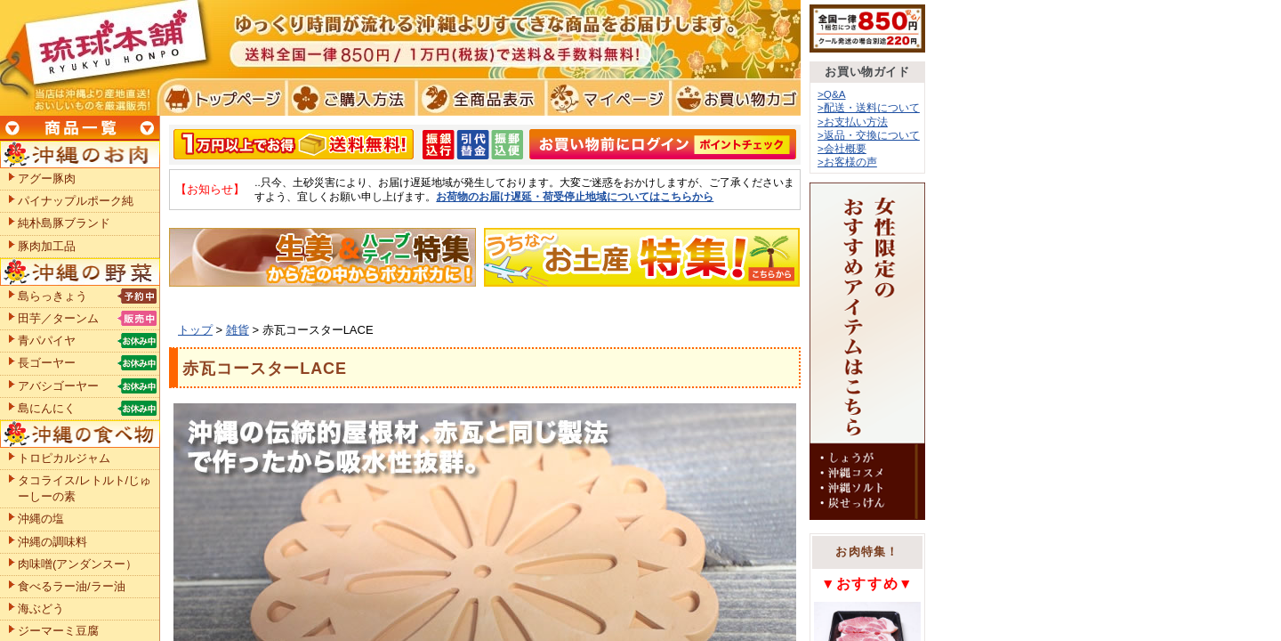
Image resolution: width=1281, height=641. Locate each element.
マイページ (605, 98)
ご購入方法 (349, 98)
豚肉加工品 (47, 246)
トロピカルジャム (64, 458)
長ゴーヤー (47, 362)
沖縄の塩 (41, 518)
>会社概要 (842, 148)
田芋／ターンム (58, 318)
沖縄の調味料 (52, 541)
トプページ (221, 98)
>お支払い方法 (853, 121)
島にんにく (47, 408)
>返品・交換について (869, 135)
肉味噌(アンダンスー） (77, 564)
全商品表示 (477, 98)
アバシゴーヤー (58, 386)
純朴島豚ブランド (64, 223)
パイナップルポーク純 (75, 200)
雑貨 (237, 330)
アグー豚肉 (47, 178)
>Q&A (832, 94)
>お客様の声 (847, 161)
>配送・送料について (869, 107)
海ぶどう (41, 608)
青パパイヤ (47, 340)
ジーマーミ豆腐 (58, 630)
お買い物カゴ (733, 98)
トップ (195, 330)
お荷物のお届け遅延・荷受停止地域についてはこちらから (574, 196)
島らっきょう (52, 296)
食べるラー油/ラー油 (71, 586)
